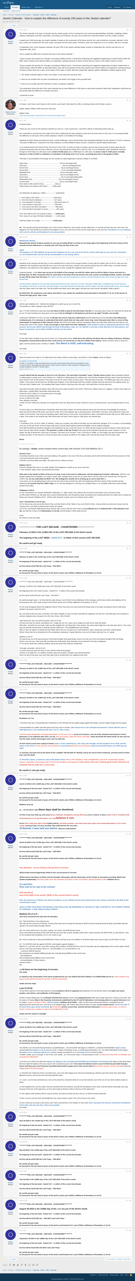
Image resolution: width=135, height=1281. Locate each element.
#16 (130, 1112)
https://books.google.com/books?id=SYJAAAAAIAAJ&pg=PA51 (42, 115)
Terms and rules (103, 1275)
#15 (130, 1019)
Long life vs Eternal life (28, 361)
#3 (130, 120)
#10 (130, 578)
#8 (130, 523)
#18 (130, 1171)
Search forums (16, 11)
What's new (25, 7)
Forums (15, 7)
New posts (6, 11)
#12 (130, 689)
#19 (130, 1200)
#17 (130, 1142)
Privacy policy (114, 1275)
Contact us (93, 1275)
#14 (130, 834)
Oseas (6, 21)
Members (38, 7)
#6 (130, 300)
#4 (130, 237)
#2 (130, 100)
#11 (130, 660)
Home (6, 7)
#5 (130, 259)
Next (13, 25)
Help (121, 1275)
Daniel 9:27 (56, 538)
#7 (130, 353)
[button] (31, 7)
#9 (130, 548)
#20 (130, 1230)
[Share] (127, 30)
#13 (130, 775)
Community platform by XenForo (67, 1279)
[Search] (127, 7)
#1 (130, 30)
